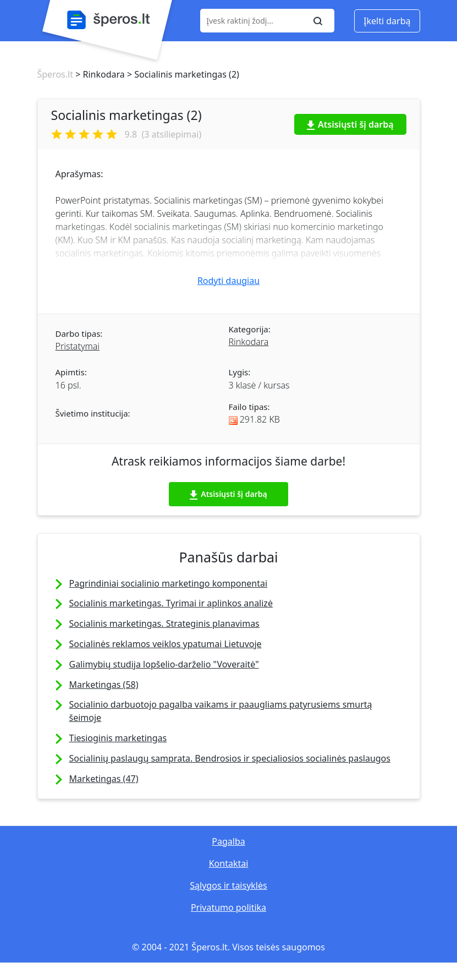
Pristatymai (78, 346)
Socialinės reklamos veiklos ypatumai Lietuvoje (165, 644)
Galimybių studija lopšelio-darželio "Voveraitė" (164, 664)
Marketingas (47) (104, 779)
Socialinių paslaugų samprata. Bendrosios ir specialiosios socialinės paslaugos (229, 758)
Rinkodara (249, 342)
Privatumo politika (228, 907)
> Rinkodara (99, 74)
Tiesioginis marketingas (118, 738)
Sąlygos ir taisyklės (228, 885)
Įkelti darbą (387, 21)
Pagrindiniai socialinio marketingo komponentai (168, 583)
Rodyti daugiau (228, 281)
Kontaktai (229, 863)
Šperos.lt (55, 74)
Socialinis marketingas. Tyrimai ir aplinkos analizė (171, 603)
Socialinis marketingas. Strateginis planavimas (164, 623)
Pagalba (228, 841)
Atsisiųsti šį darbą (350, 124)
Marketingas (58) (104, 685)
